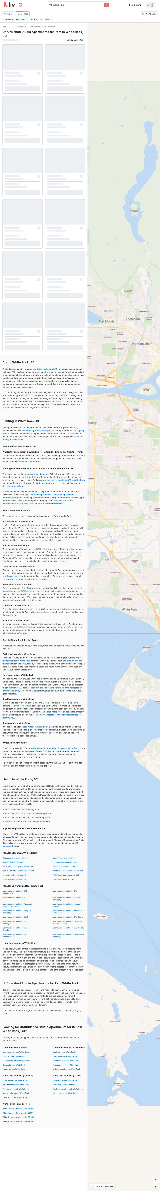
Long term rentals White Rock (64, 1080)
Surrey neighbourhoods (13, 486)
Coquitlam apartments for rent (65, 866)
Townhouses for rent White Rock (16, 1061)
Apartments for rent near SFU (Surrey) (68, 917)
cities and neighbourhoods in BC (34, 407)
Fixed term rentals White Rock (65, 1093)
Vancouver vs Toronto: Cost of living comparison (28, 813)
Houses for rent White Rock (13, 1065)
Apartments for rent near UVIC (15, 917)
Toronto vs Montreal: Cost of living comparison (27, 821)
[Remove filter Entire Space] (27, 19)
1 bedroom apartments (40, 494)
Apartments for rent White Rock (15, 1052)
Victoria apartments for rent (64, 879)
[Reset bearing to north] (156, 1186)
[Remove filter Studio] (37, 19)
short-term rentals (22, 705)
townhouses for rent (12, 576)
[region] (124, 607)
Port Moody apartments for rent (65, 875)
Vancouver (30, 474)
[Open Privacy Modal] (20, 5)
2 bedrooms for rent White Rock (65, 1061)
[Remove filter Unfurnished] (51, 19)
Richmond (44, 474)
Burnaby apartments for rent (64, 858)
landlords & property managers (37, 430)
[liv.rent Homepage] (9, 5)
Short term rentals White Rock (65, 1085)
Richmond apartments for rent (65, 862)
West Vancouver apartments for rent (67, 871)
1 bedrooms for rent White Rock (65, 1056)
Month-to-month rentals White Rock (67, 1089)
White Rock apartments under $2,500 (18, 1121)
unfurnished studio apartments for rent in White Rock (53, 748)
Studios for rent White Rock (63, 1052)
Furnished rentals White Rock (14, 1080)
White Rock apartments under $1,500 (18, 1113)
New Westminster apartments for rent (18, 871)
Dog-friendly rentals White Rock (15, 1093)
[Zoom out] (156, 1183)
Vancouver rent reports (29, 461)
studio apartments (32, 497)
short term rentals (53, 503)
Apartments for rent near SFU (64, 891)
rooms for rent (49, 730)
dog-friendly (68, 660)
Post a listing (135, 5)
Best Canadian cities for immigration (22, 809)
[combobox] (49, 5)
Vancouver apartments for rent (15, 858)
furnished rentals (61, 500)
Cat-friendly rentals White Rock (15, 1097)
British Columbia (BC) (47, 369)
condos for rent (67, 609)
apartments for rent (26, 525)
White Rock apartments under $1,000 (18, 1109)
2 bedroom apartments (63, 494)
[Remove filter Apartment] (12, 19)
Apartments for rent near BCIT (15, 897)
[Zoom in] (156, 1179)
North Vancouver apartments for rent (17, 866)
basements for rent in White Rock (18, 591)
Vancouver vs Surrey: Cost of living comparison (27, 817)
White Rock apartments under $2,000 (18, 1117)
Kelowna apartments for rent (14, 879)
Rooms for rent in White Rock (16, 627)
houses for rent (28, 549)
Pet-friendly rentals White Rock (15, 1089)
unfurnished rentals (11, 503)
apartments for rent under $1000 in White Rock (62, 480)
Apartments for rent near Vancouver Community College (17, 905)
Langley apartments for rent (14, 875)
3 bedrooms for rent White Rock (65, 1065)
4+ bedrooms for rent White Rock (66, 1069)
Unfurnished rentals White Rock (15, 1085)
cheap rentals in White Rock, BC (36, 727)
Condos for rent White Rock (14, 1056)
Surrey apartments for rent (13, 862)
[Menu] (150, 5)
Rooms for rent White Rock (13, 1069)
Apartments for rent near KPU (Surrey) (68, 928)
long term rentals (32, 503)
